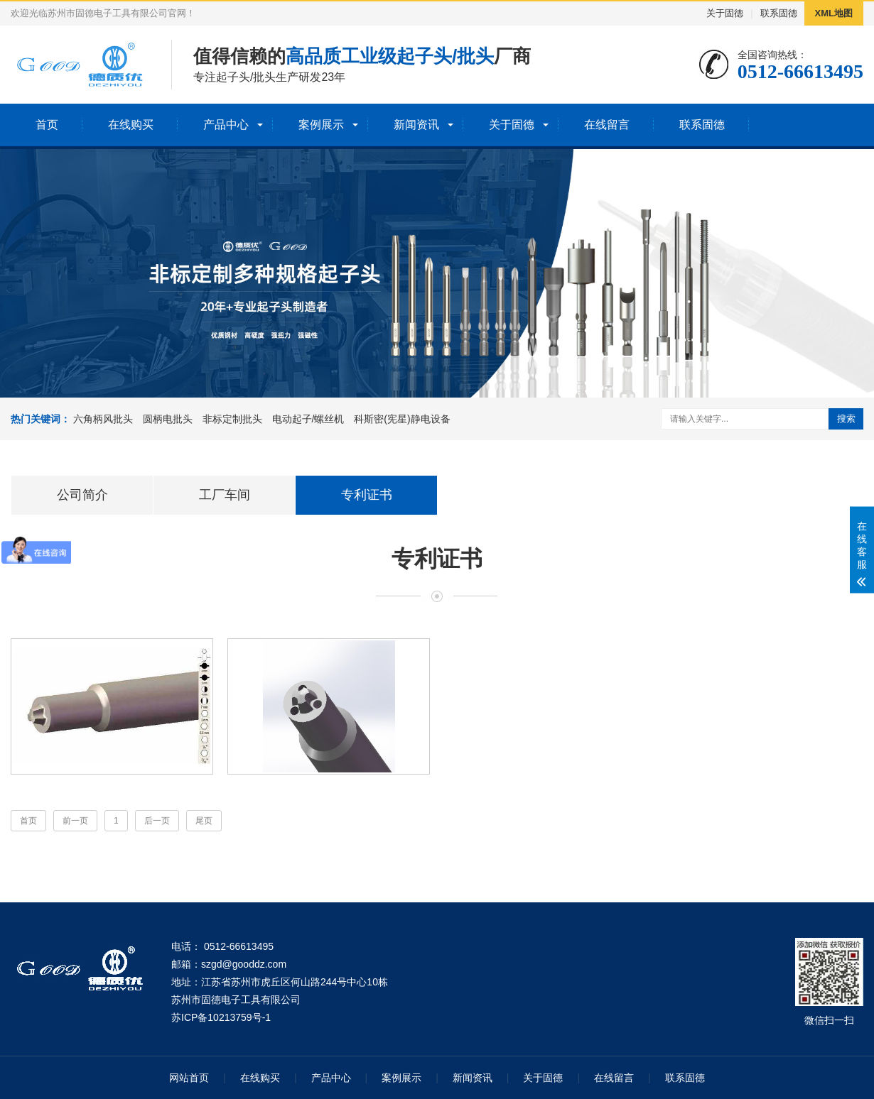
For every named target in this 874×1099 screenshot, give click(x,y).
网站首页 (189, 1077)
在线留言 (607, 125)
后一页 (157, 821)
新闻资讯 (416, 125)
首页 (47, 125)
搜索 (846, 418)
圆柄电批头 (168, 419)
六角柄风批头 (103, 419)
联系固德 (778, 13)
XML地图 (834, 13)
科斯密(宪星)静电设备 (402, 419)
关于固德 (724, 13)
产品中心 (226, 125)
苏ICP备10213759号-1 (221, 1017)
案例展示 (321, 125)
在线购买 (130, 125)
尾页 (203, 821)
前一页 (75, 821)
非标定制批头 (232, 419)
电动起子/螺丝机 (308, 419)
